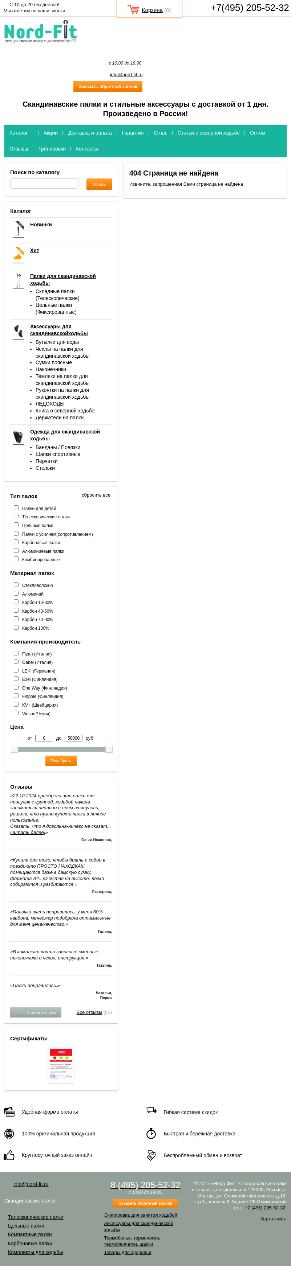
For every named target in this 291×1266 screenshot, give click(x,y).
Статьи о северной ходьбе (209, 133)
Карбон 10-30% (37, 602)
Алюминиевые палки (43, 551)
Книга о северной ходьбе (65, 411)
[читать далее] (27, 832)
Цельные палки (37, 525)
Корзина (152, 10)
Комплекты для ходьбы (35, 1252)
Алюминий (33, 594)
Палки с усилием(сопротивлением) (57, 534)
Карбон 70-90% (37, 619)
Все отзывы (89, 1012)
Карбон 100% (35, 628)
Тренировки (52, 149)
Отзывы (18, 149)
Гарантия (133, 133)
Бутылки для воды (57, 342)
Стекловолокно (37, 585)
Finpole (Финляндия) (42, 696)
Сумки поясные (54, 362)
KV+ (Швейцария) (40, 705)
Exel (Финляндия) (39, 679)
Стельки (45, 468)
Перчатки (46, 461)
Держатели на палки (60, 417)
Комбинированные (41, 559)
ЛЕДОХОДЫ (50, 404)
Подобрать (61, 761)
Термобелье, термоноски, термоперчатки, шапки (132, 1241)
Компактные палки (30, 1234)
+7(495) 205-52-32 (250, 7)
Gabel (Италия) (37, 662)
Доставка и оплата (90, 133)
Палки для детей (39, 508)
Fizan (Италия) (37, 654)
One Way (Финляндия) (44, 688)
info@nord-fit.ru (126, 74)
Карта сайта (273, 1218)
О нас (160, 133)
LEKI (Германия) (38, 671)
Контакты (87, 149)
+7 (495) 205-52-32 (265, 1207)
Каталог (18, 133)
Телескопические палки (46, 516)
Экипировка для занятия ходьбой (140, 1215)
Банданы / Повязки (58, 447)
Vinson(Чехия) (36, 713)
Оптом (257, 133)
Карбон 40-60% (37, 611)
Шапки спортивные (58, 454)
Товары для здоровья (127, 1252)
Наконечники (51, 369)
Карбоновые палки (41, 542)
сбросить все (96, 495)
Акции (51, 133)
